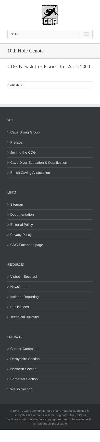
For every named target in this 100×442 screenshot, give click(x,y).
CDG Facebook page (26, 245)
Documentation (22, 214)
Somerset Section (24, 379)
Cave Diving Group (25, 132)
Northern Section (23, 369)
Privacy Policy (21, 235)
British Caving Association (30, 173)
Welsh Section (21, 389)
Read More (14, 84)
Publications (19, 307)
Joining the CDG (23, 152)
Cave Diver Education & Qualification (38, 162)
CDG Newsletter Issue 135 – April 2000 (48, 66)
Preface (16, 142)
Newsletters (19, 287)
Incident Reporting (24, 297)
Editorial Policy (21, 225)
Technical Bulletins (24, 317)
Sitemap (16, 204)
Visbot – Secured (23, 276)
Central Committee (24, 349)
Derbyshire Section (25, 359)
